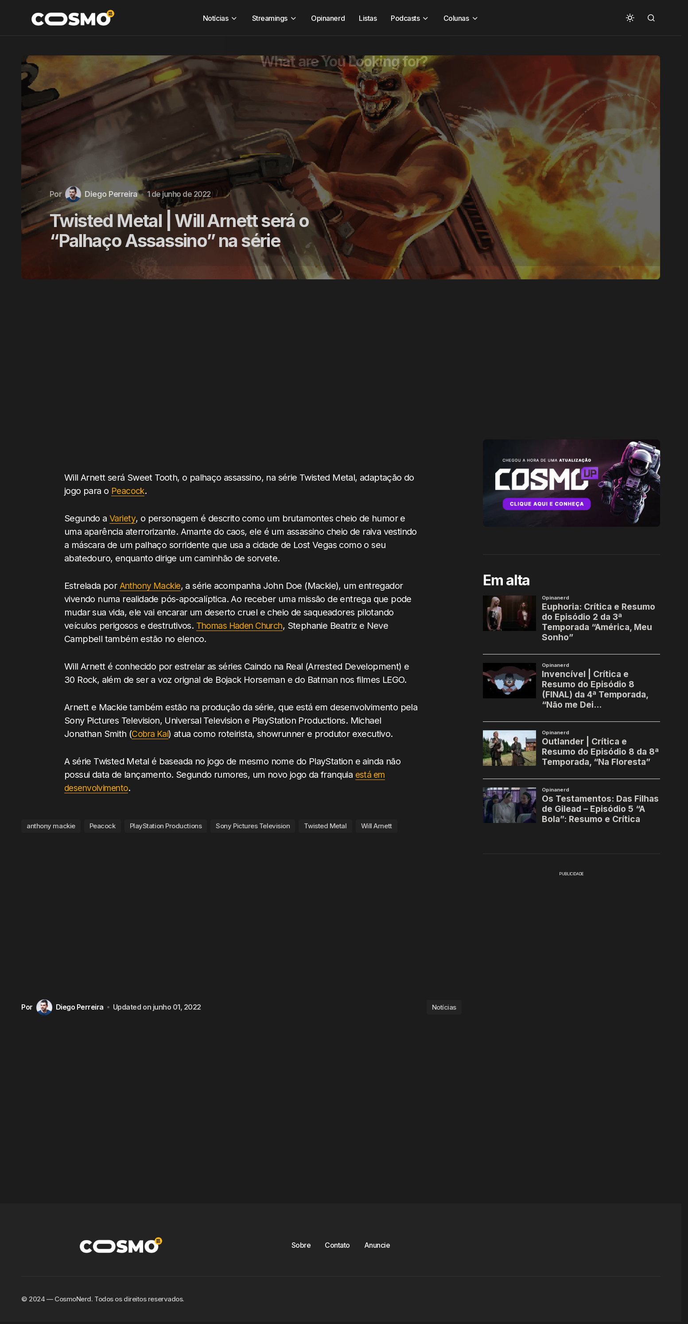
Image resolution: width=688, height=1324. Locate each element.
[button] (630, 18)
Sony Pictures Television (253, 826)
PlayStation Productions (166, 826)
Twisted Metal (325, 826)
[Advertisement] (244, 380)
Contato (337, 1245)
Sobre (301, 1245)
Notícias (444, 1007)
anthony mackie (51, 826)
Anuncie (377, 1245)
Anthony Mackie (152, 585)
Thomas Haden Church (242, 625)
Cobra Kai (151, 734)
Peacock (128, 491)
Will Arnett (376, 826)
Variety (122, 518)
